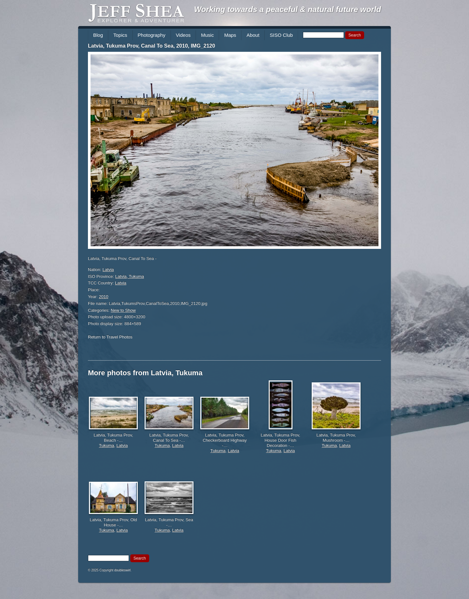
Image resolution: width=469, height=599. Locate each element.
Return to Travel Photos (110, 337)
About (253, 35)
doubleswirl (122, 570)
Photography (151, 35)
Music (207, 35)
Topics (120, 35)
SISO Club (281, 35)
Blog (98, 35)
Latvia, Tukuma (129, 276)
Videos (183, 35)
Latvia (108, 269)
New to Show (123, 310)
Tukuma (106, 445)
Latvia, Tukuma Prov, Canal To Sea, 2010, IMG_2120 (151, 46)
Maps (230, 35)
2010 (103, 296)
